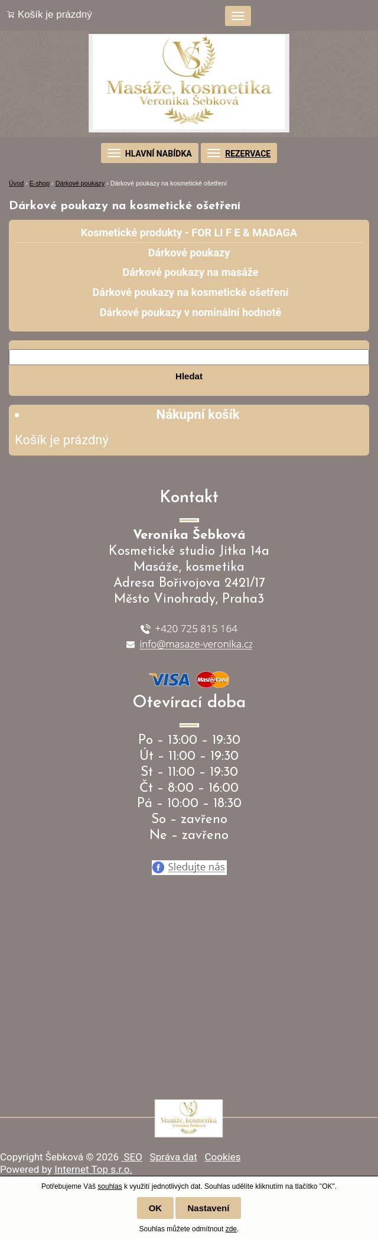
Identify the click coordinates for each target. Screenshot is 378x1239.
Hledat (189, 376)
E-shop (40, 183)
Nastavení (208, 1208)
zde (231, 1229)
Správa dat (173, 1157)
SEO (131, 1157)
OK (155, 1208)
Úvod (16, 183)
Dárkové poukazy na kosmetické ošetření (191, 292)
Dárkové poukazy (80, 183)
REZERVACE (248, 153)
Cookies (222, 1157)
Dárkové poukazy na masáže (190, 272)
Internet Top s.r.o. (93, 1169)
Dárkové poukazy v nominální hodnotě (191, 312)
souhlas (109, 1186)
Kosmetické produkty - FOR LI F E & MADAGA (189, 232)
